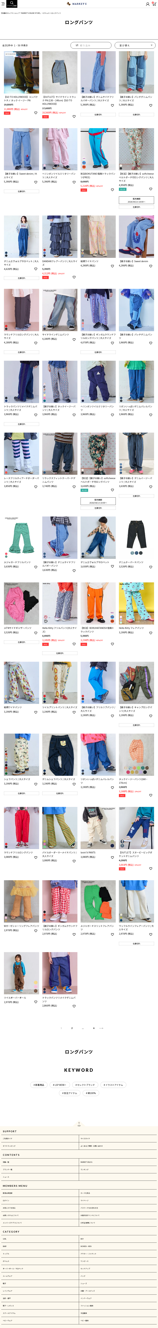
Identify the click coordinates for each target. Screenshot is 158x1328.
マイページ (84, 1200)
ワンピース (84, 1261)
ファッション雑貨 (87, 1305)
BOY (82, 1239)
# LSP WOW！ (60, 1084)
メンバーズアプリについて (12, 1223)
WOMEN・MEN (86, 1246)
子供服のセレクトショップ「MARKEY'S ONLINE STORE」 (21, 13)
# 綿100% (91, 1093)
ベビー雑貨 (84, 1320)
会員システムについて (11, 1215)
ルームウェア (7, 1276)
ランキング (84, 1169)
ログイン (6, 1200)
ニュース (6, 1177)
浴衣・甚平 (7, 1298)
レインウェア (7, 1291)
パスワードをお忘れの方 (89, 1208)
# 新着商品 (39, 1084)
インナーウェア (86, 1298)
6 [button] (93, 1028)
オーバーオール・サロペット (13, 1268)
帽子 (4, 1283)
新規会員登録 (7, 1193)
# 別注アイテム (69, 1093)
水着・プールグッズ (88, 1291)
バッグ (83, 1276)
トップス (6, 1253)
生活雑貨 (84, 1313)
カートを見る (85, 1193)
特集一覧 (6, 1162)
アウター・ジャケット (88, 1253)
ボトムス (46, 13)
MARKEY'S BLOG (86, 1162)
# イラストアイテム (113, 1084)
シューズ (84, 1283)
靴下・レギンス (8, 1305)
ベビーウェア (7, 1320)
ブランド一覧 (7, 1169)
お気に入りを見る (9, 1208)
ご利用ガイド (7, 1138)
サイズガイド (85, 1138)
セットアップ (85, 1268)
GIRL (4, 1239)
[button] (101, 1028)
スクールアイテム (9, 1313)
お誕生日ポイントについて (90, 1215)
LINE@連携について (88, 1223)
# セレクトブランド (85, 1084)
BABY (4, 1246)
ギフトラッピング (9, 1146)
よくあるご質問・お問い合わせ (92, 1146)
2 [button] (72, 1028)
